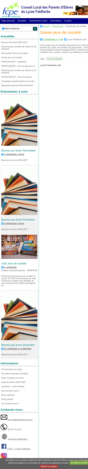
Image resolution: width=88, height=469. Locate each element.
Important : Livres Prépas (12, 386)
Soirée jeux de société (11, 57)
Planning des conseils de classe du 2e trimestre (18, 71)
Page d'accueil (8, 21)
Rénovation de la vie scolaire (14, 53)
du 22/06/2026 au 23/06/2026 (17, 349)
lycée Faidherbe (54, 59)
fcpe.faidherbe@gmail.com (19, 420)
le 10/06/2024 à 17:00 (53, 39)
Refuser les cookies (49, 466)
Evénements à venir (38, 21)
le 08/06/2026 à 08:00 (14, 154)
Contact (67, 21)
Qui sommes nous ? (10, 391)
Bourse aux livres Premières (18, 219)
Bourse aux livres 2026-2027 (14, 42)
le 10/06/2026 (10, 267)
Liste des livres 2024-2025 (13, 382)
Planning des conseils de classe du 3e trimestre (18, 48)
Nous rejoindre (8, 395)
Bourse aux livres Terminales (18, 150)
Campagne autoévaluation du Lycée (17, 81)
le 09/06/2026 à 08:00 (14, 224)
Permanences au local (11, 369)
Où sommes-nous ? (10, 403)
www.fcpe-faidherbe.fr (18, 439)
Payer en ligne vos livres (12, 378)
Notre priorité (7, 399)
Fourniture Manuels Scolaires (14, 374)
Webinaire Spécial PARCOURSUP (17, 85)
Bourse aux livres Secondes (18, 344)
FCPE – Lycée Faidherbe (18, 449)
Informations (55, 21)
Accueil (46, 26)
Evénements (57, 26)
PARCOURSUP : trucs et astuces (16, 77)
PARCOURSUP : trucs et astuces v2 (18, 66)
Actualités (21, 21)
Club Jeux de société (13, 263)
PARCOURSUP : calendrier (14, 62)
